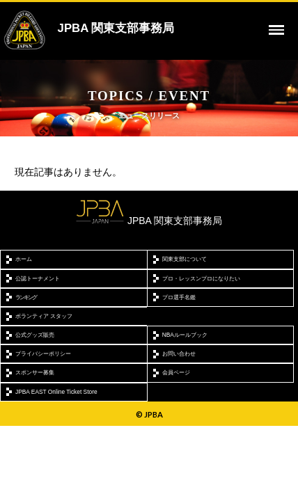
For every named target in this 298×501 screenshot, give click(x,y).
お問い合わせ (179, 353)
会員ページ (176, 372)
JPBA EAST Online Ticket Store (56, 391)
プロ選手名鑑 (179, 297)
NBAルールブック (184, 334)
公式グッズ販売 (34, 334)
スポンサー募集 (34, 372)
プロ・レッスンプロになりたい (201, 278)
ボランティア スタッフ (43, 315)
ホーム (23, 258)
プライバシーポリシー (43, 353)
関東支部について (184, 258)
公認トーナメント (37, 278)
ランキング (25, 297)
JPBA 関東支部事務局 (116, 28)
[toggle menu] (276, 30)
